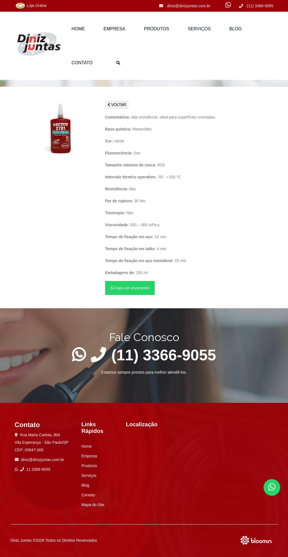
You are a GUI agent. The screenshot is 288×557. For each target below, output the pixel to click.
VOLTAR (117, 104)
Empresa (114, 28)
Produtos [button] (156, 28)
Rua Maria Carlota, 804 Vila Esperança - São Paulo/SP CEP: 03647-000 (42, 442)
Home (78, 28)
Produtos (89, 466)
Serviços (199, 28)
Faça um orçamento (129, 288)
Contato (82, 62)
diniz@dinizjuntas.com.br (184, 6)
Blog (235, 28)
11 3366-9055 (35, 469)
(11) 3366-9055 (256, 6)
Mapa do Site (93, 504)
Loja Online (31, 5)
